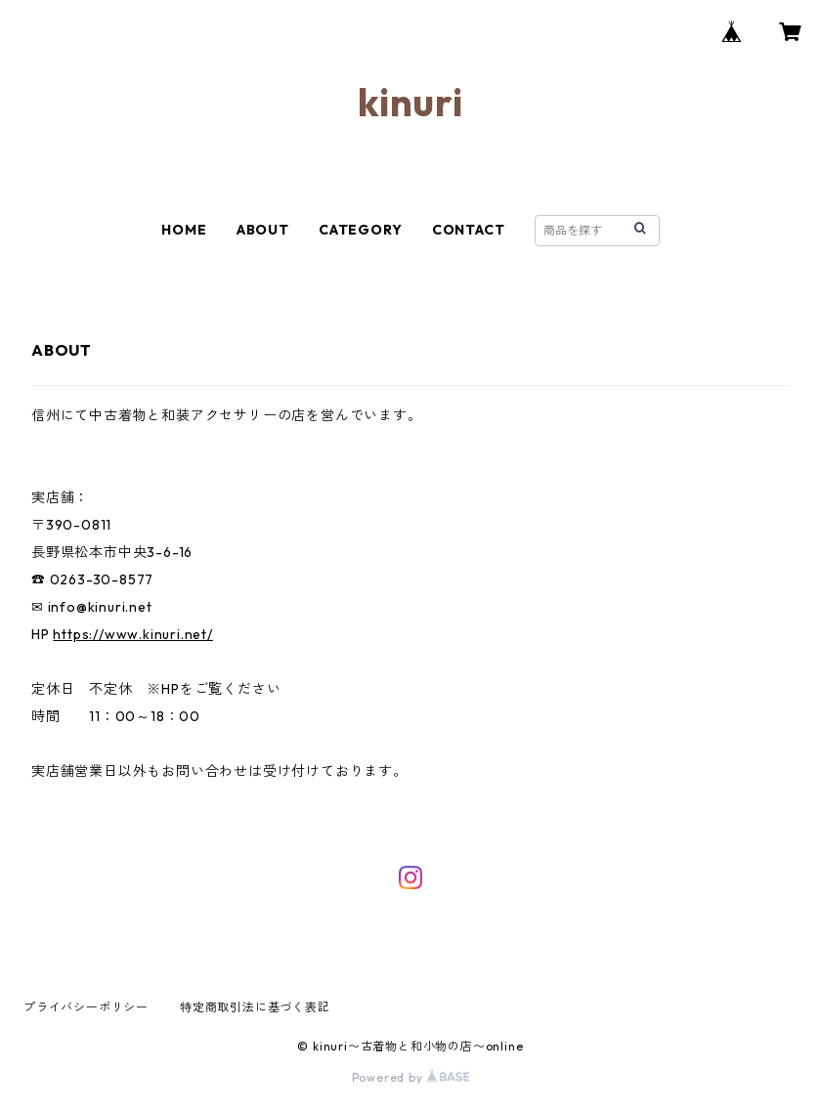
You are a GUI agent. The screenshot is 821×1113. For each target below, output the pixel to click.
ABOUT (263, 229)
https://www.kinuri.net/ (132, 634)
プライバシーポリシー (86, 1007)
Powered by (411, 1077)
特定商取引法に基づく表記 (255, 1007)
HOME (183, 229)
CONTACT (468, 229)
